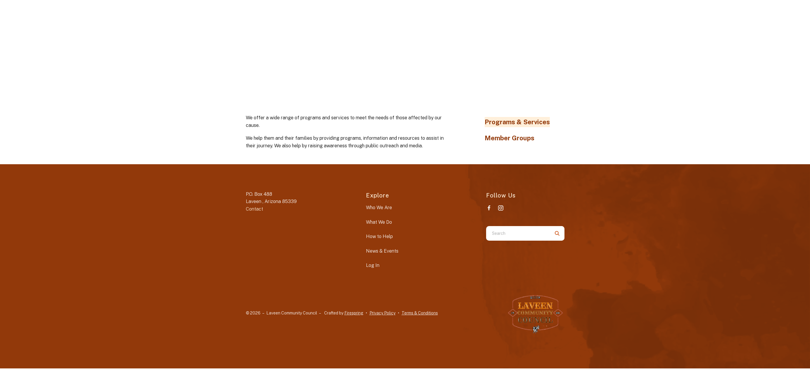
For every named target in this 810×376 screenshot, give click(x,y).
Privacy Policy (382, 313)
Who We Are (379, 207)
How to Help (379, 236)
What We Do (379, 222)
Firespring (353, 313)
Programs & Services (517, 122)
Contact (254, 209)
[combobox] (518, 233)
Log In (372, 265)
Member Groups (509, 138)
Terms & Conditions (420, 313)
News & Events (382, 251)
